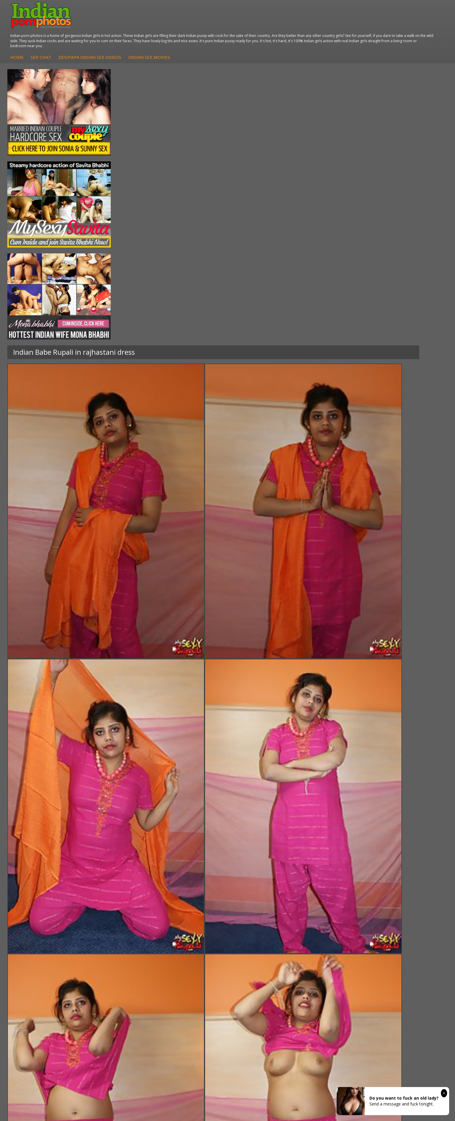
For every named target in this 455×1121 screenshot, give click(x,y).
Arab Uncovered (186, 954)
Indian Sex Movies (271, 26)
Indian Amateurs (186, 942)
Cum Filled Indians (325, 936)
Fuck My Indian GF (188, 936)
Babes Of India (322, 930)
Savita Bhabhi (48, 942)
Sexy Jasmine (47, 936)
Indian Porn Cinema (258, 924)
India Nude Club (323, 942)
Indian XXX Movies (393, 954)
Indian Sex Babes (255, 948)
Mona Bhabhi (48, 924)
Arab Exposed (116, 930)
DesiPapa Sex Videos (191, 924)
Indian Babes (183, 948)
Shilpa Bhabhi (48, 954)
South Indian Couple (54, 948)
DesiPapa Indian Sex (122, 924)
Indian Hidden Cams (190, 930)
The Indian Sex (389, 924)
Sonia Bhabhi (47, 930)
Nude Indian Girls (255, 954)
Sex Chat (163, 26)
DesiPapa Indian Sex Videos (212, 26)
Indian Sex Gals (253, 942)
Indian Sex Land (323, 954)
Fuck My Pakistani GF (123, 954)
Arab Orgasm (320, 924)
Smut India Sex (390, 948)
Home (139, 26)
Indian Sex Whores (257, 930)
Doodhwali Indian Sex (396, 930)
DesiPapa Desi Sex (121, 942)
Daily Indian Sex (390, 936)
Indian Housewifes (120, 948)
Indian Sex (113, 936)
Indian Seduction (255, 936)
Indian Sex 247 (321, 948)
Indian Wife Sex (390, 942)
